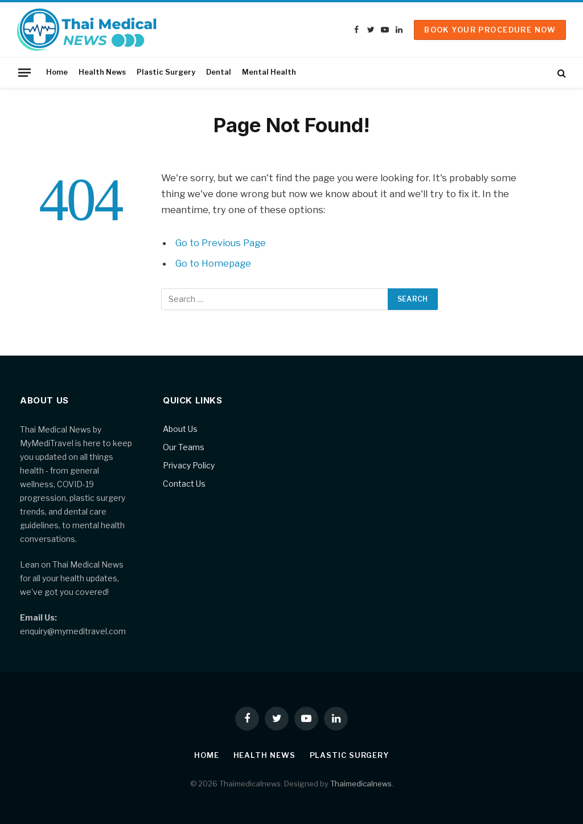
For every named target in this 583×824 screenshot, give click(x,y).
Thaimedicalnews (361, 783)
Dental (218, 72)
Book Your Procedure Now (490, 29)
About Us (180, 429)
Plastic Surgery (166, 72)
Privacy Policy (189, 465)
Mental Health (269, 72)
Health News (102, 72)
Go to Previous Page (221, 242)
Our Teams (183, 447)
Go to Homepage (213, 263)
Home (57, 72)
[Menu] (24, 72)
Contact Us (184, 483)
